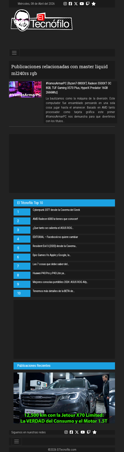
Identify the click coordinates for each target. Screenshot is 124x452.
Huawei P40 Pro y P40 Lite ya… (49, 273)
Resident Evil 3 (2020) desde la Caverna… (55, 246)
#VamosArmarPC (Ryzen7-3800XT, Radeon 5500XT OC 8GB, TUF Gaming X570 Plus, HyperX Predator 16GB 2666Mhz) (78, 88)
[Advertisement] (62, 40)
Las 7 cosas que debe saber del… (51, 264)
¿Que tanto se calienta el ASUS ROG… (53, 228)
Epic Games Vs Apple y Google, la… (52, 255)
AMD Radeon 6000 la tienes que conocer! (55, 219)
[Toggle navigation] (14, 53)
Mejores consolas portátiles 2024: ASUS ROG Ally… (60, 282)
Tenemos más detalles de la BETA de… (54, 291)
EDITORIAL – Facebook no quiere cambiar (55, 237)
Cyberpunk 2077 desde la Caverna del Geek (56, 210)
